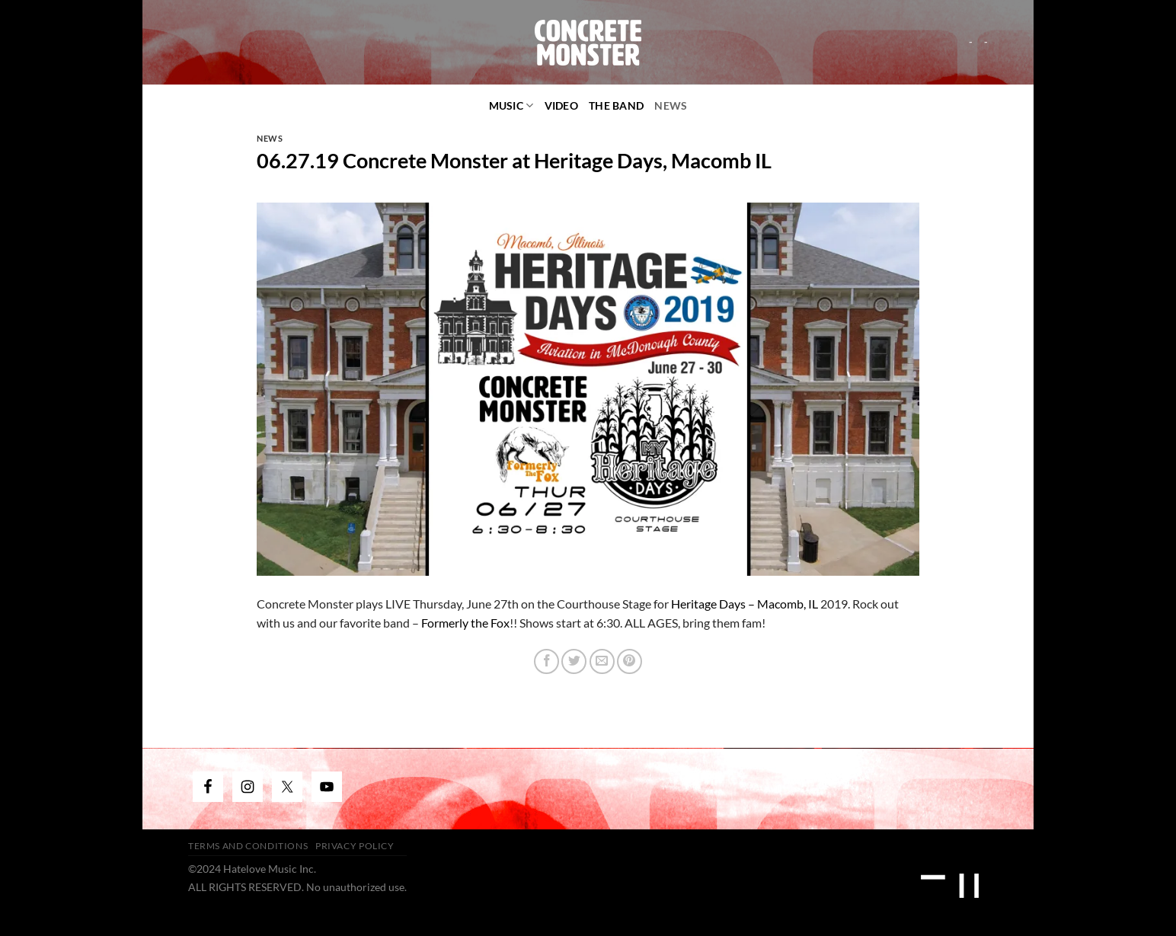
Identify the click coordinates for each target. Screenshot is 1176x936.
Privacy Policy (355, 845)
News (670, 105)
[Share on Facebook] (546, 661)
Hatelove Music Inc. (269, 868)
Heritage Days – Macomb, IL (744, 603)
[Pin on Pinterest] (629, 661)
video (561, 105)
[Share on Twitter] (573, 661)
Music (511, 105)
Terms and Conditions (248, 845)
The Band (616, 105)
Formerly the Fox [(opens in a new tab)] (465, 622)
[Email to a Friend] (602, 661)
